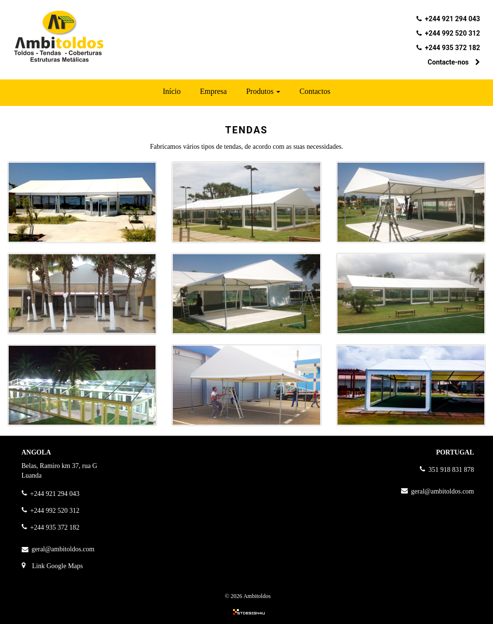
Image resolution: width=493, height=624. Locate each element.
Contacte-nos (454, 62)
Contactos (314, 91)
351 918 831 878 (451, 469)
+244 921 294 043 (452, 19)
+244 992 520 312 (452, 33)
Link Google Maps (57, 566)
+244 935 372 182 (452, 48)
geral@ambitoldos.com (63, 549)
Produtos (263, 91)
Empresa (213, 91)
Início (172, 91)
